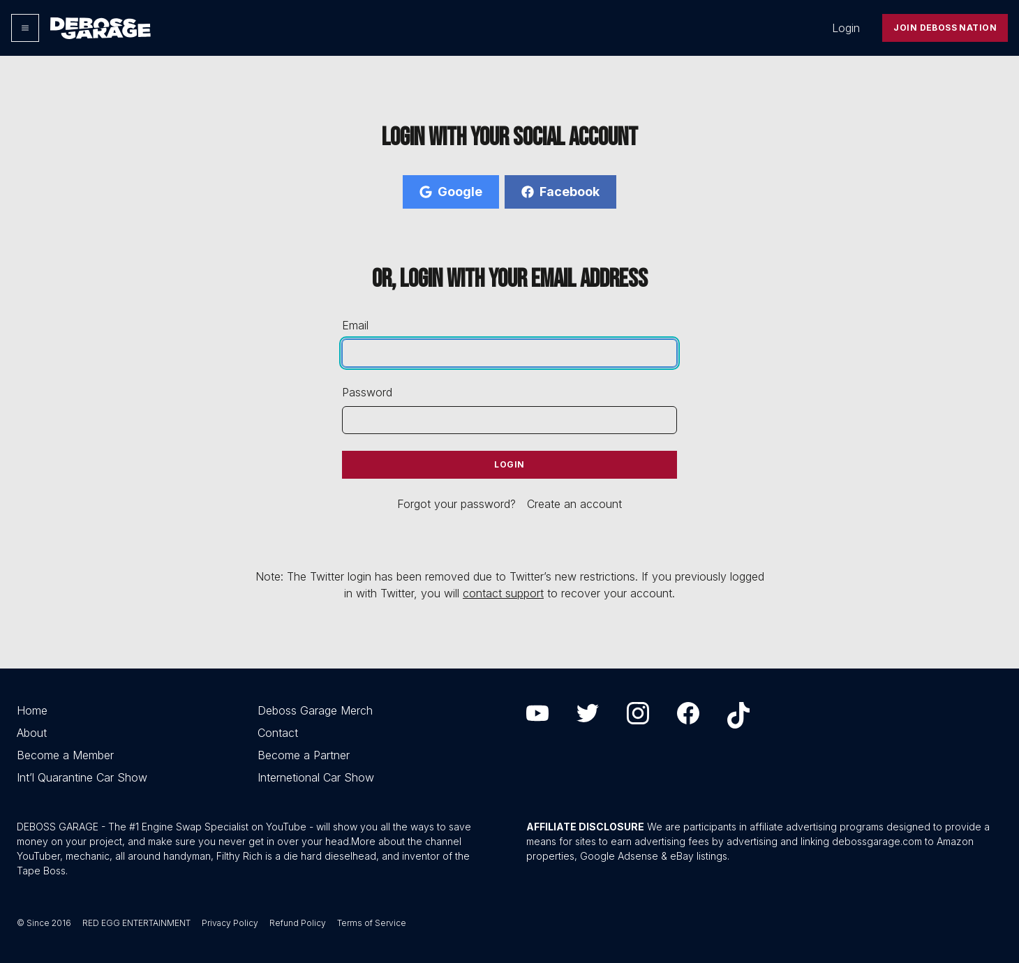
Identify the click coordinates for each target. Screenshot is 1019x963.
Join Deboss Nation (945, 27)
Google (450, 191)
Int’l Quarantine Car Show (82, 777)
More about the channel (406, 841)
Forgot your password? (456, 504)
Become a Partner (304, 755)
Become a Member (65, 755)
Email (355, 325)
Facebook (560, 191)
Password (367, 392)
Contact (278, 733)
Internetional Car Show (316, 777)
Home (32, 710)
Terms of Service (371, 923)
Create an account (574, 504)
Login (846, 28)
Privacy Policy (230, 923)
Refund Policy (297, 923)
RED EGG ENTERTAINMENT (136, 923)
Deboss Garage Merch (315, 710)
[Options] (25, 28)
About (32, 733)
